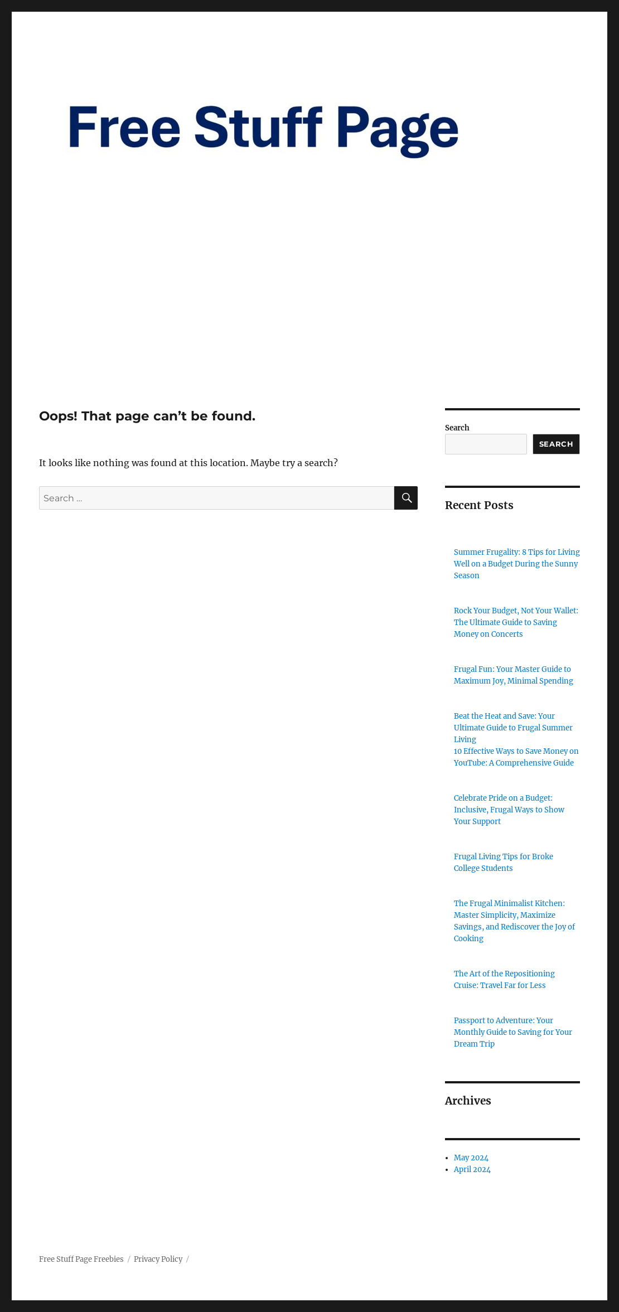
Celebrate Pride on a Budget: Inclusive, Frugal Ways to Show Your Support (509, 809)
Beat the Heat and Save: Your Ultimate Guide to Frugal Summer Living (513, 727)
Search (457, 428)
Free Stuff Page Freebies (81, 1259)
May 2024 (471, 1158)
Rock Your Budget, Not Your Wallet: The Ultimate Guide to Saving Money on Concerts (516, 622)
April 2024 (472, 1169)
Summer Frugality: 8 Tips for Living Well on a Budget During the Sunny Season (517, 564)
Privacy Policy (158, 1259)
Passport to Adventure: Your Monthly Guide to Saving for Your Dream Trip (513, 1032)
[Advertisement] (312, 326)
